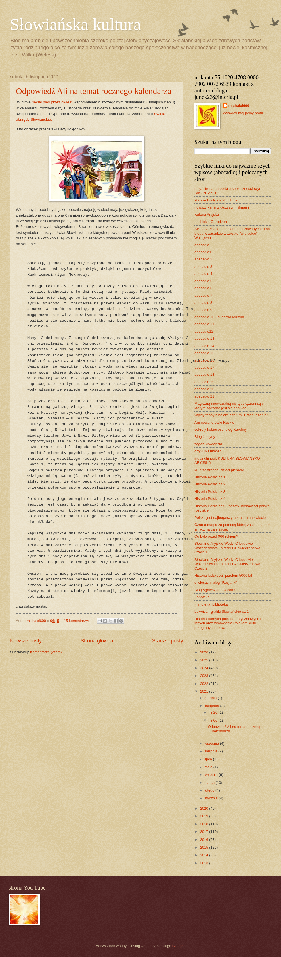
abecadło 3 (203, 266)
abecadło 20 (204, 389)
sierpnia (211, 751)
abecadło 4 (203, 273)
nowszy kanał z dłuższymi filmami (221, 207)
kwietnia (211, 775)
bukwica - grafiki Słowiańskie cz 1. (222, 611)
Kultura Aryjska (206, 214)
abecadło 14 (204, 346)
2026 (204, 652)
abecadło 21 (204, 396)
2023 (204, 676)
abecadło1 (202, 252)
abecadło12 (203, 331)
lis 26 (214, 712)
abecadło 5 (203, 281)
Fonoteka (202, 597)
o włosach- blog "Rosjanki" (216, 582)
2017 (204, 831)
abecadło (201, 245)
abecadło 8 (203, 302)
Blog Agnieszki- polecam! (214, 590)
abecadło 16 (204, 360)
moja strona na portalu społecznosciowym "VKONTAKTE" (228, 190)
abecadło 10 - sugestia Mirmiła (219, 317)
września (212, 743)
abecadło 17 (204, 367)
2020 (204, 808)
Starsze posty (167, 641)
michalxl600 (238, 105)
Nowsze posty (26, 641)
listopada (212, 706)
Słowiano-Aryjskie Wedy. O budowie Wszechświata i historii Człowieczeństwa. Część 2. (227, 563)
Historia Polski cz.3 (209, 491)
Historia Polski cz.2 (209, 484)
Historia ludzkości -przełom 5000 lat (223, 575)
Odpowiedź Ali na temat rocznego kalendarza (93, 91)
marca (209, 782)
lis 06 (214, 720)
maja (208, 767)
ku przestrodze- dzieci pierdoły (219, 470)
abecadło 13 (204, 338)
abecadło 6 (203, 288)
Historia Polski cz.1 (209, 477)
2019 (204, 816)
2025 (204, 660)
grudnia (211, 698)
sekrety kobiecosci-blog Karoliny (220, 429)
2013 (204, 863)
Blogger (178, 946)
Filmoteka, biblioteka (211, 604)
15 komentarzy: (77, 621)
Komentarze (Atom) (46, 652)
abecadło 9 (203, 310)
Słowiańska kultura (75, 24)
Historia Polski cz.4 (209, 498)
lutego (209, 790)
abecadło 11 (204, 324)
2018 (204, 824)
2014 (204, 855)
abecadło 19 (204, 382)
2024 (204, 668)
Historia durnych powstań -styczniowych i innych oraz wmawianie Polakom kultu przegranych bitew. (227, 623)
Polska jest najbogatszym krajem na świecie (230, 517)
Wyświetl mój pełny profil (243, 113)
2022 (204, 684)
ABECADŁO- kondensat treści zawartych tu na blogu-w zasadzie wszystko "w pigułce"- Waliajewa (232, 233)
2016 (204, 839)
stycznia (211, 798)
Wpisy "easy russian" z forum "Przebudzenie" (231, 415)
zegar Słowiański (208, 444)
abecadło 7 (203, 295)
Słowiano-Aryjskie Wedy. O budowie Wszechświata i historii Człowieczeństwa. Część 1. (227, 547)
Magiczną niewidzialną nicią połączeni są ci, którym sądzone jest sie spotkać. (229, 405)
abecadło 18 (204, 374)
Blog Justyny (204, 436)
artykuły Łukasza (208, 451)
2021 (204, 691)
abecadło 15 (204, 353)
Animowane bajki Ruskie (214, 422)
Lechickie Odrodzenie (212, 222)
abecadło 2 (203, 259)
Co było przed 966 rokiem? (216, 536)
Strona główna (97, 641)
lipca (208, 759)
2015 (204, 847)
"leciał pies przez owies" (52, 102)
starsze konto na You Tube (216, 200)
